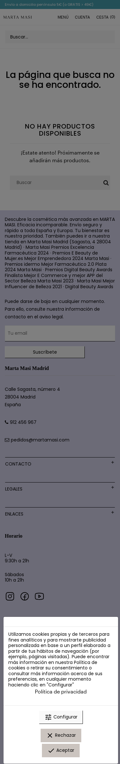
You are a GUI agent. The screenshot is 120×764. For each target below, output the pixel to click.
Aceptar (60, 750)
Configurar (60, 717)
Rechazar (61, 735)
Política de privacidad (61, 691)
